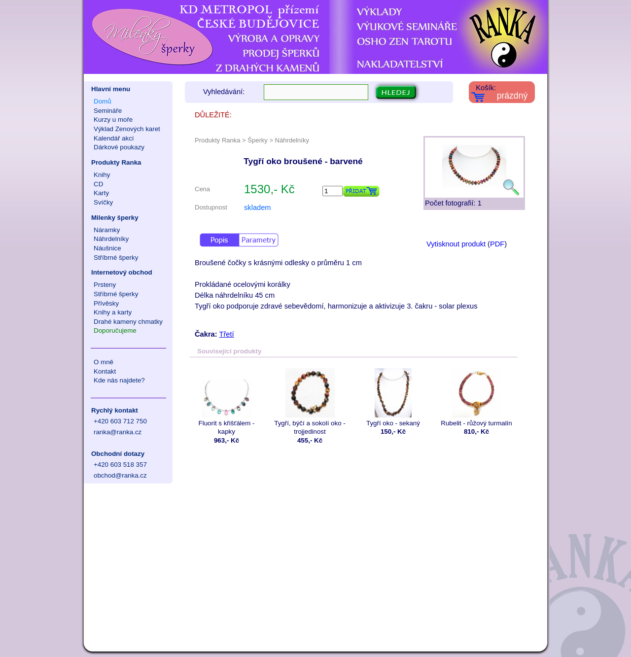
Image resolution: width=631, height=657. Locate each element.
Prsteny (105, 284)
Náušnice (107, 248)
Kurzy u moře (113, 119)
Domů (102, 101)
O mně (103, 362)
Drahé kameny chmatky (128, 321)
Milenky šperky (115, 217)
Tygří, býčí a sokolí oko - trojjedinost (310, 401)
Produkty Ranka (116, 162)
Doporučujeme (115, 330)
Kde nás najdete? (119, 380)
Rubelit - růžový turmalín (476, 397)
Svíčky (103, 202)
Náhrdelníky (111, 238)
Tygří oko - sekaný (393, 397)
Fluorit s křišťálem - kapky (226, 401)
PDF (497, 244)
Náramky (107, 230)
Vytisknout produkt (456, 244)
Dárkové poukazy (119, 147)
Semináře (108, 110)
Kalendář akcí (114, 138)
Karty (101, 193)
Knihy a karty (113, 312)
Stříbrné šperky (116, 257)
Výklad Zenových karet (127, 129)
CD (98, 184)
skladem (257, 207)
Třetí (226, 334)
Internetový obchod (121, 272)
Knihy (102, 174)
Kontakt (105, 371)
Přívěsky (106, 303)
